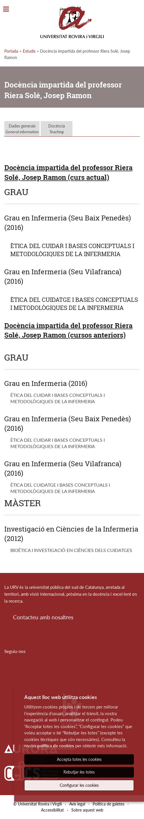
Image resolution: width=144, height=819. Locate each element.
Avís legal (77, 803)
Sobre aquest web (87, 809)
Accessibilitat (52, 809)
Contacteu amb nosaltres (43, 617)
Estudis (29, 51)
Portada (11, 51)
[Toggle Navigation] (6, 9)
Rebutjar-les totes (79, 772)
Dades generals (22, 128)
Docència (56, 128)
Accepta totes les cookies (79, 759)
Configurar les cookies (79, 785)
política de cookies (55, 745)
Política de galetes (108, 803)
